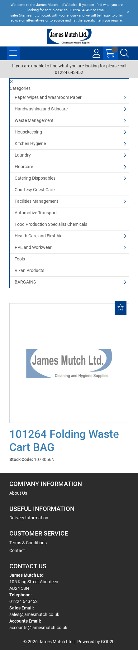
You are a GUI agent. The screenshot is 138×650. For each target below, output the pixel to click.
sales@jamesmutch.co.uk (34, 614)
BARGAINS (25, 281)
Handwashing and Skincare (41, 108)
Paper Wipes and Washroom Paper (48, 97)
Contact (17, 550)
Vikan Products (29, 270)
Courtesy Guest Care (35, 189)
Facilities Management (36, 201)
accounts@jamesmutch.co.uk (38, 627)
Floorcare (24, 166)
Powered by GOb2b (96, 641)
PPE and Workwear (33, 247)
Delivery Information (28, 517)
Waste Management (34, 120)
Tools (20, 258)
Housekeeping (28, 131)
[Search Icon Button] (124, 53)
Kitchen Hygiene (30, 143)
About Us (18, 493)
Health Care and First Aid (39, 235)
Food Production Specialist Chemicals (51, 224)
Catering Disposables (35, 178)
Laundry (23, 155)
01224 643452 (23, 601)
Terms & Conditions (28, 542)
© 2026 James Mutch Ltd (48, 641)
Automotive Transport (36, 212)
